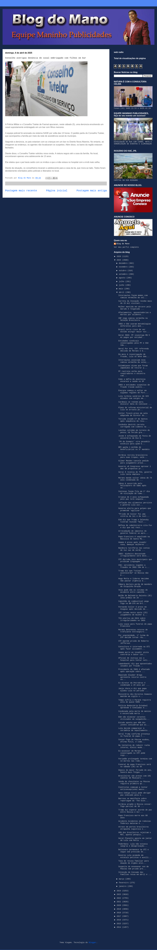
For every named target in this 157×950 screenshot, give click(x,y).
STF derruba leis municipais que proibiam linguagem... (135, 560)
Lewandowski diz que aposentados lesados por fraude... (135, 665)
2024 (119, 891)
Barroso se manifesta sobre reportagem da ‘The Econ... (133, 800)
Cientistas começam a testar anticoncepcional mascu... (133, 788)
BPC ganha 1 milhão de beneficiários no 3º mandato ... (134, 449)
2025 (119, 260)
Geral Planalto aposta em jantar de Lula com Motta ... (135, 839)
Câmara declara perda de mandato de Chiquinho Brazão (135, 585)
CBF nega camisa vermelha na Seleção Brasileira (133, 319)
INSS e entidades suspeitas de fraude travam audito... (134, 386)
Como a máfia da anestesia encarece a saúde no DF (131, 380)
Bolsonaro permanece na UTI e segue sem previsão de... (133, 851)
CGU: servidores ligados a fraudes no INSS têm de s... (134, 566)
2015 (119, 924)
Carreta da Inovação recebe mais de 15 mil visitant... (135, 302)
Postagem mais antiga (92, 190)
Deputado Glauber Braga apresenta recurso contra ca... (132, 677)
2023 (119, 894)
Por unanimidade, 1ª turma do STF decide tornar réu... (133, 636)
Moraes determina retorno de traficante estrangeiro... (133, 631)
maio (121, 289)
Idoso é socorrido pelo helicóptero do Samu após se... (132, 486)
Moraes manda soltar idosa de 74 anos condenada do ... (135, 479)
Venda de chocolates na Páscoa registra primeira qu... (134, 783)
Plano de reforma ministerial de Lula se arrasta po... (135, 409)
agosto (122, 278)
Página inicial (56, 190)
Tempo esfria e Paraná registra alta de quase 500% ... (134, 701)
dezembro (124, 263)
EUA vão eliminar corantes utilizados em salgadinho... (134, 718)
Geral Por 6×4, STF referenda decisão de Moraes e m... (133, 350)
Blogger (92, 943)
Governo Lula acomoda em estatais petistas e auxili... (135, 856)
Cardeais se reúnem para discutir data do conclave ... (135, 403)
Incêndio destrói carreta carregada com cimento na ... (134, 426)
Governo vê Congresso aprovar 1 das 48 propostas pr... (134, 467)
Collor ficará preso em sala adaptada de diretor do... (133, 414)
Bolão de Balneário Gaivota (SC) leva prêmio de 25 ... (135, 597)
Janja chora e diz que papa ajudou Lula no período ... (133, 690)
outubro (123, 271)
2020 (119, 905)
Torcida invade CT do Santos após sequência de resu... (133, 420)
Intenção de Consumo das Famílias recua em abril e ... (135, 873)
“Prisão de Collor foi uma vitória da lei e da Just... (134, 515)
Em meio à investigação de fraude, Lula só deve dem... (134, 355)
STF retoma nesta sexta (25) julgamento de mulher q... (133, 614)
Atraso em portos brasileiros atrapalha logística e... (133, 828)
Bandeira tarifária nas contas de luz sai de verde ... (134, 549)
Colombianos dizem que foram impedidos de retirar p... (133, 367)
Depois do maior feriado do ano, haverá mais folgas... (135, 771)
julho (122, 282)
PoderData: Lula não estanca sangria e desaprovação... (133, 845)
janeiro (123, 886)
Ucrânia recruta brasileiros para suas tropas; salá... (133, 456)
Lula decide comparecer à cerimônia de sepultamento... (134, 729)
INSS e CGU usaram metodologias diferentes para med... (134, 325)
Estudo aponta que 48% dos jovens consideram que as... (134, 724)
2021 (119, 902)
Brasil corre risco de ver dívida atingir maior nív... (134, 331)
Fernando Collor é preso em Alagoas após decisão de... (133, 608)
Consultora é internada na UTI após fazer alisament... (134, 648)
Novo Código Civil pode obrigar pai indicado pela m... (134, 794)
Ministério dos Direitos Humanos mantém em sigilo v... (135, 695)
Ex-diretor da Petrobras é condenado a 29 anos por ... (134, 684)
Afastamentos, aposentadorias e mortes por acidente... (134, 314)
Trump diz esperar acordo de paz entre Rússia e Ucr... (135, 811)
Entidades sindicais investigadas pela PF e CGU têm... (133, 343)
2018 (119, 913)
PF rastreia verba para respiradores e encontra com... (131, 373)
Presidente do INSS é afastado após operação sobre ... (134, 670)
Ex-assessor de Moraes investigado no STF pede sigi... (131, 753)
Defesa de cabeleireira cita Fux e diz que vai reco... (135, 526)
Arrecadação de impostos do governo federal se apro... (133, 532)
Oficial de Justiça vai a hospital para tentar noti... (134, 659)
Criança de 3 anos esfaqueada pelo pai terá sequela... (133, 498)
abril (122, 292)
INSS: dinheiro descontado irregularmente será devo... (134, 555)
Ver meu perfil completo (126, 247)
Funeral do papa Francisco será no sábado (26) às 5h (134, 765)
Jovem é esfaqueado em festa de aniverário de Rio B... (134, 437)
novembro (124, 267)
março (122, 879)
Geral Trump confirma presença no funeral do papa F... (134, 735)
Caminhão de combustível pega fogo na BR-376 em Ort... (133, 602)
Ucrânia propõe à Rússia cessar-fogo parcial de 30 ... (135, 805)
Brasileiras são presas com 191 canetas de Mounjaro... (134, 777)
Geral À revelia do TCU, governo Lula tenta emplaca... (135, 473)
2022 (119, 898)
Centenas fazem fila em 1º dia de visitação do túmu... (134, 492)
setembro (124, 274)
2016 (119, 920)
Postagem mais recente (21, 190)
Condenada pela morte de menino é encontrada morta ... (134, 712)
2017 (119, 916)
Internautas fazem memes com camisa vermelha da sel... (133, 296)
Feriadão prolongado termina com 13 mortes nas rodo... (135, 760)
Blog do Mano (122, 244)
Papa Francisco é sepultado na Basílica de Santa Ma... (134, 538)
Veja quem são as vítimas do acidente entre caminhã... (133, 591)
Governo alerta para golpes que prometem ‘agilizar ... (134, 509)
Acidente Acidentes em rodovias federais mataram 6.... (134, 822)
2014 (119, 927)
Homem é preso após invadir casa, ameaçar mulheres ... (133, 543)
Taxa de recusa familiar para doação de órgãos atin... (133, 862)
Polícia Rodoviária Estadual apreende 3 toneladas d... (133, 707)
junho (122, 285)
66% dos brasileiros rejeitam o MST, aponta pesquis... (134, 833)
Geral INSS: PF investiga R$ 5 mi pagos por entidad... (134, 336)
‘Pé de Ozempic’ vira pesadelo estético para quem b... (134, 443)
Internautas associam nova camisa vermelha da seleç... (134, 361)
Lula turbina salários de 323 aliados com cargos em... (133, 397)
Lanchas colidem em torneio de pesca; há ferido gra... (134, 431)
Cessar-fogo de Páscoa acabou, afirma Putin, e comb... (134, 741)
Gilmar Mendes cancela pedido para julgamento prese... (133, 462)
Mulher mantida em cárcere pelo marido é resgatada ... (134, 308)
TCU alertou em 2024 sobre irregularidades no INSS (131, 619)
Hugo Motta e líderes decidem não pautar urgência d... (133, 580)
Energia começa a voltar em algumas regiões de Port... (133, 391)
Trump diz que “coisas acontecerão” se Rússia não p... (133, 573)
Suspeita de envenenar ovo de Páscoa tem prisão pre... (133, 868)
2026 (119, 256)
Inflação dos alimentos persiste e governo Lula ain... (135, 504)
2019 (119, 909)
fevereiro (124, 883)
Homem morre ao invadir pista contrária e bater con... (133, 653)
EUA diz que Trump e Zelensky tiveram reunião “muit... (133, 521)
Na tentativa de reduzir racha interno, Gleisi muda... (134, 746)
